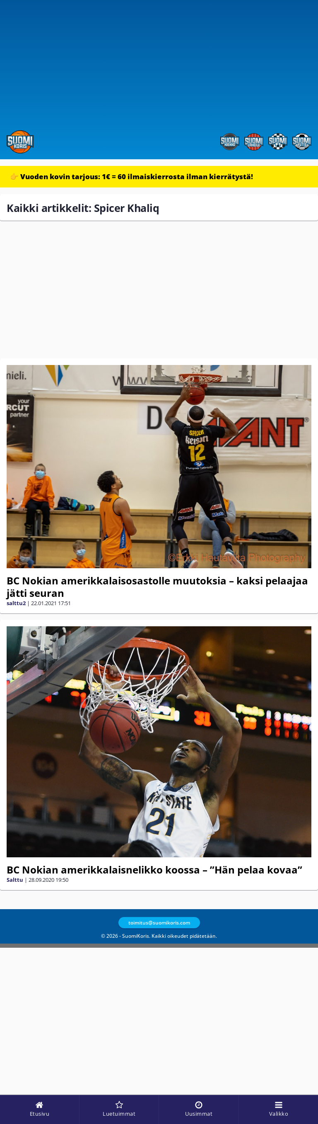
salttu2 (16, 603)
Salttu (15, 879)
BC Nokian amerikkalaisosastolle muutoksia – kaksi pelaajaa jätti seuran (157, 587)
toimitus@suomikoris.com (159, 922)
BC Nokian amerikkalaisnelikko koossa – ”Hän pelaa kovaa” (154, 869)
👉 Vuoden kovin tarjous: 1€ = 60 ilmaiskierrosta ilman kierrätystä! (131, 176)
